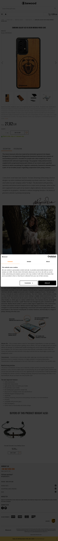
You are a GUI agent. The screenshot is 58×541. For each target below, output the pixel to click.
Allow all (47, 283)
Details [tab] (29, 261)
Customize (29, 283)
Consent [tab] (10, 261)
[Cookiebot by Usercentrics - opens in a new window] (49, 257)
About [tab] (48, 261)
